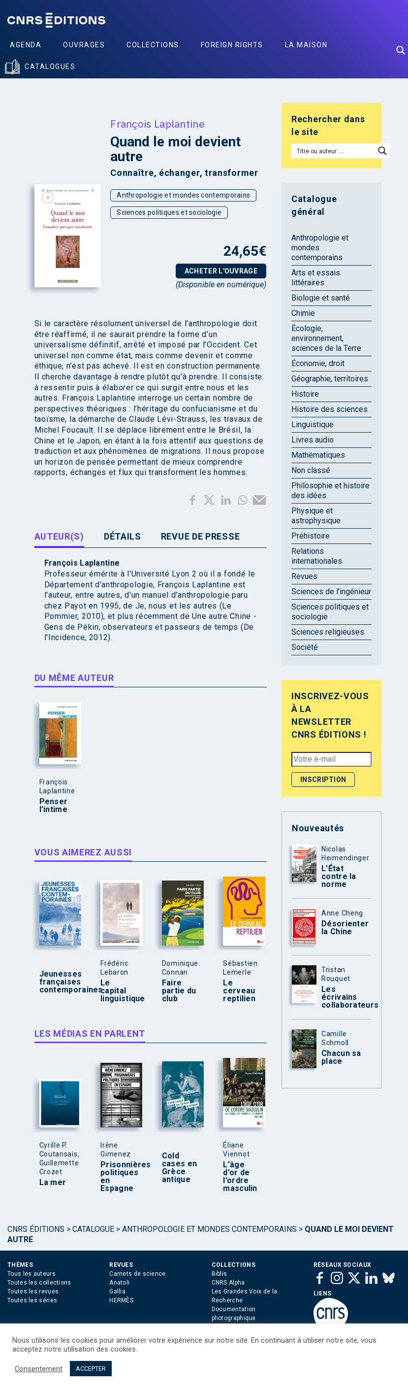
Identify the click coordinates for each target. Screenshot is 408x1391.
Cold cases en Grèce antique (179, 1168)
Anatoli (119, 1282)
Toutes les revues (33, 1291)
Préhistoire (310, 536)
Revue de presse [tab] (200, 536)
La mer (52, 1183)
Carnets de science (137, 1273)
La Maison (306, 45)
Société (304, 647)
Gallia (117, 1291)
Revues (304, 576)
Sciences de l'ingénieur (331, 591)
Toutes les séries (32, 1300)
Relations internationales (316, 556)
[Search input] (334, 151)
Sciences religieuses (327, 632)
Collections (152, 45)
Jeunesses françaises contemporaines (58, 982)
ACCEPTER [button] (91, 1368)
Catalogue (93, 1229)
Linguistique (312, 424)
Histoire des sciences (329, 409)
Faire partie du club (179, 991)
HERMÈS (121, 1300)
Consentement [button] (39, 1368)
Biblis (219, 1273)
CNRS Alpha (228, 1282)
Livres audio (312, 439)
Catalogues (50, 66)
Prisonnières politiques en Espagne (119, 1176)
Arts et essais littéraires (315, 277)
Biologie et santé (320, 298)
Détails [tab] (122, 536)
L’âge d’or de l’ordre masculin (240, 1176)
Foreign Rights (232, 45)
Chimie (303, 313)
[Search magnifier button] (400, 50)
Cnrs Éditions (35, 1229)
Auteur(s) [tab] (59, 536)
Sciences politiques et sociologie (169, 212)
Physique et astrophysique (316, 515)
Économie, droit (318, 363)
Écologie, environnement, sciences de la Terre (326, 338)
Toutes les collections (39, 1282)
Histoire (305, 394)
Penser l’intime (53, 806)
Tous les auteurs (31, 1273)
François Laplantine (157, 124)
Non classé (310, 470)
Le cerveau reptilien (239, 991)
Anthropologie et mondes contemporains (183, 195)
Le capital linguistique (119, 991)
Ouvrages (84, 45)
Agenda (25, 45)
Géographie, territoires (329, 378)
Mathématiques (318, 455)
